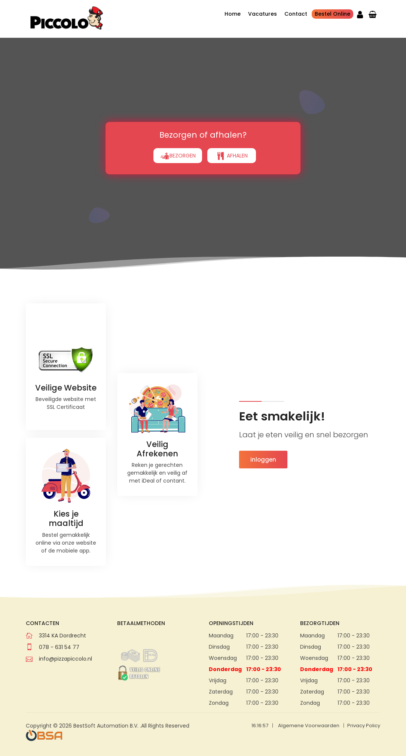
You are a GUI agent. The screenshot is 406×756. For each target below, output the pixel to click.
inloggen (263, 459)
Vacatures (262, 14)
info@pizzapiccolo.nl (65, 658)
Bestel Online (332, 14)
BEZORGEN (178, 136)
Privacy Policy (363, 725)
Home (233, 14)
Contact (295, 14)
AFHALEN (232, 136)
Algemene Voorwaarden (308, 725)
